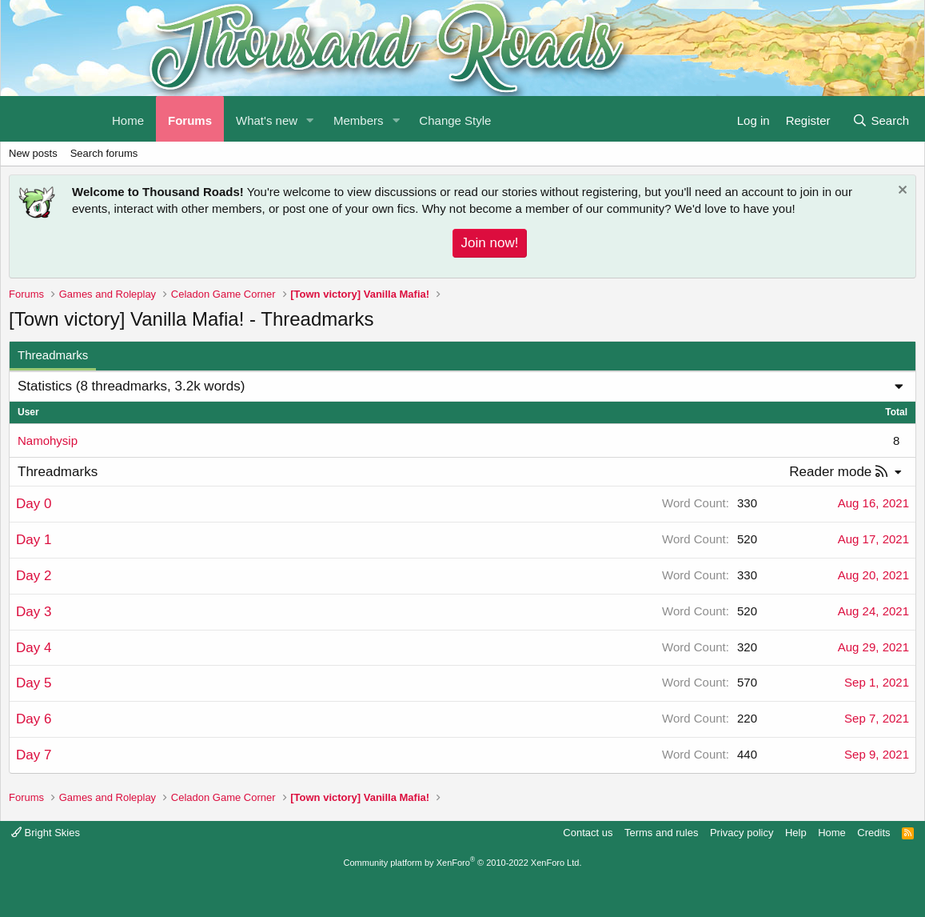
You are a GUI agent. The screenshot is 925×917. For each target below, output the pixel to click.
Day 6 (33, 719)
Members (358, 120)
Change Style (455, 120)
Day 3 (33, 611)
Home (832, 833)
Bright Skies (45, 833)
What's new (266, 120)
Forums (190, 120)
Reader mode (830, 471)
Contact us (587, 833)
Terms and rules (661, 833)
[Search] (880, 119)
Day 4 (33, 647)
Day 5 (33, 683)
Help (796, 833)
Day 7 (33, 755)
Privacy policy (741, 833)
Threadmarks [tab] (53, 355)
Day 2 (33, 575)
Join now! (490, 242)
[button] (310, 119)
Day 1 (33, 539)
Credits (873, 833)
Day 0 (33, 503)
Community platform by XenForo (463, 862)
